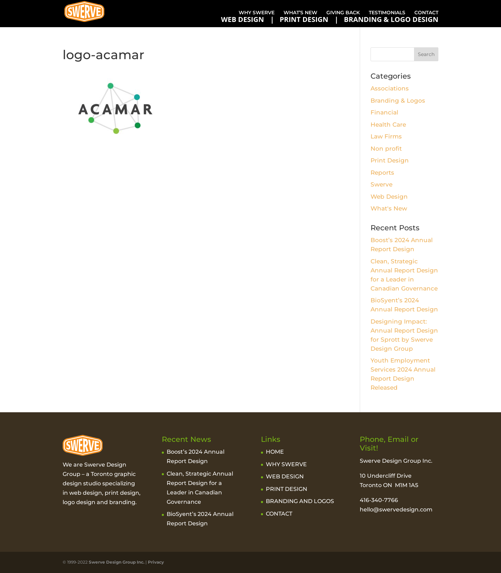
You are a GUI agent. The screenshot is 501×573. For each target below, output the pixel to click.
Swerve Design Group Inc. (116, 562)
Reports (382, 172)
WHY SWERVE (257, 12)
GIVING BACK (343, 12)
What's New (389, 208)
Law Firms (386, 136)
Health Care (388, 124)
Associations (390, 88)
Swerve (381, 184)
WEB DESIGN (242, 19)
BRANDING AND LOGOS (300, 501)
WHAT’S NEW (300, 12)
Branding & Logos (398, 100)
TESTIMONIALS (387, 12)
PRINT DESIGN (304, 19)
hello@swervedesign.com (396, 509)
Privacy (156, 562)
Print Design (390, 160)
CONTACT (426, 12)
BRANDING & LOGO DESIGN (391, 19)
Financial (384, 112)
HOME (275, 451)
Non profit (386, 148)
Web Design (389, 196)
